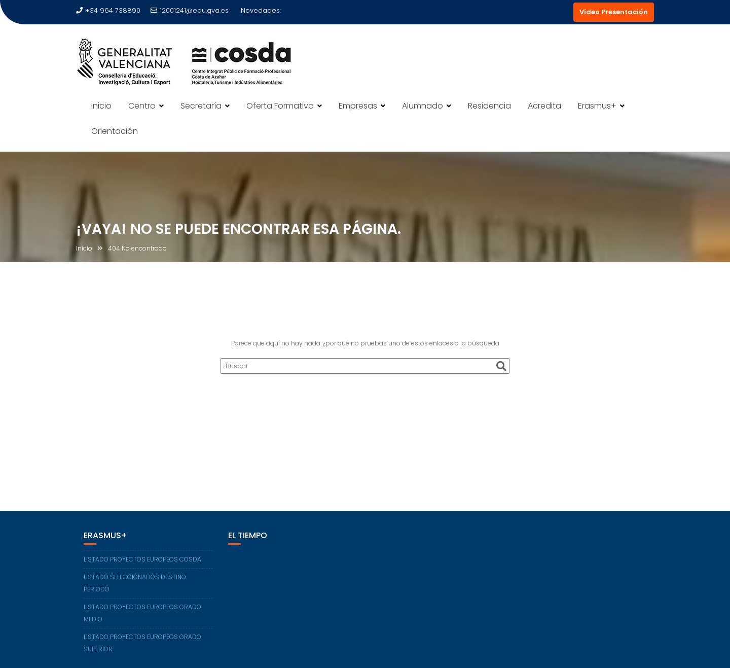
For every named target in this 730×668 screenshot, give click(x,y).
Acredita (544, 106)
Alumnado (422, 106)
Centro (142, 106)
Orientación (114, 131)
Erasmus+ (597, 106)
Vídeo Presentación (613, 12)
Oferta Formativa (280, 106)
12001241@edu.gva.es (190, 10)
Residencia (489, 106)
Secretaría (201, 106)
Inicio (101, 106)
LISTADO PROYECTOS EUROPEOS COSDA (142, 559)
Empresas (358, 106)
